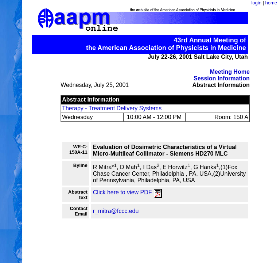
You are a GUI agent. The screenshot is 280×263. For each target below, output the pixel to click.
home (271, 2)
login (256, 2)
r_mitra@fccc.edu (116, 211)
